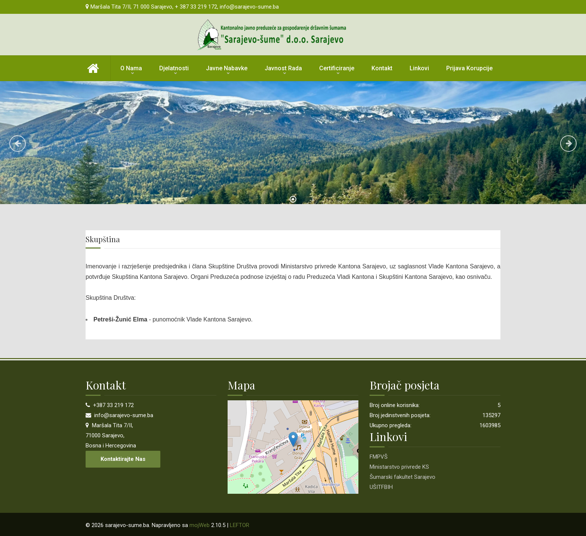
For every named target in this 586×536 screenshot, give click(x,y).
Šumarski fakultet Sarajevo (402, 477)
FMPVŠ (379, 456)
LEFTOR (239, 525)
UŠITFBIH (381, 487)
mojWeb (199, 525)
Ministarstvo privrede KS (399, 466)
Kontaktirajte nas (123, 459)
